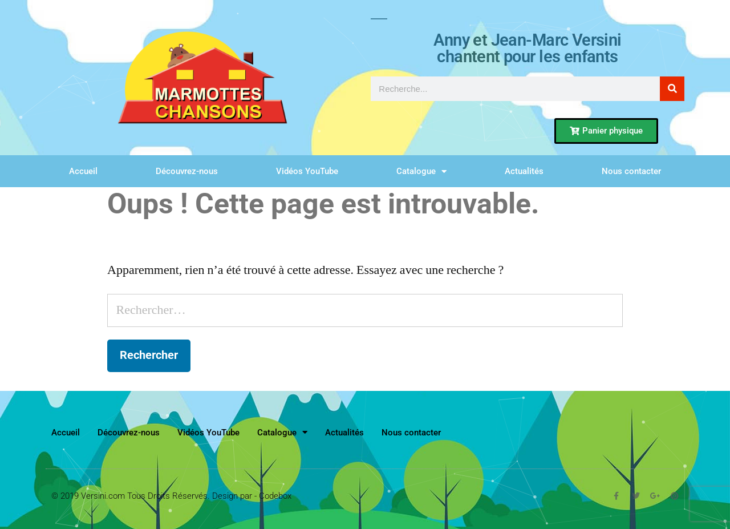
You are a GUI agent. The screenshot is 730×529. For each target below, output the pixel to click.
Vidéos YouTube (307, 171)
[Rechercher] (672, 88)
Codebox (275, 496)
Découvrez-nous (187, 171)
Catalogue (421, 171)
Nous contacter (631, 171)
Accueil (83, 171)
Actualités (524, 171)
